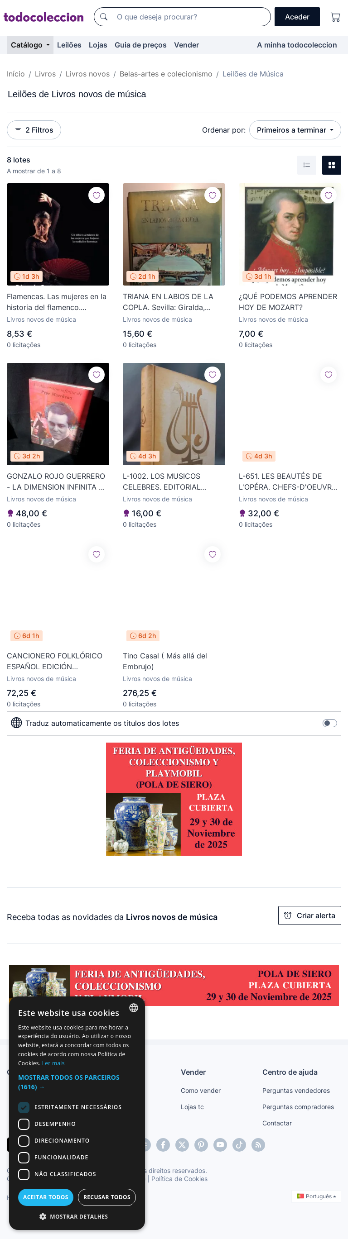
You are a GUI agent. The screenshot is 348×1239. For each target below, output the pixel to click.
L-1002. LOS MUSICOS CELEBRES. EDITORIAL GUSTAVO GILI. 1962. (162, 482)
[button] (77, 1081)
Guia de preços (141, 44)
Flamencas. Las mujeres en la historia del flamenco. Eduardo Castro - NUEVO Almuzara (56, 302)
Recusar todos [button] (106, 1197)
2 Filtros (33, 129)
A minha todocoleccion (297, 44)
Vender (186, 44)
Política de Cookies (179, 1178)
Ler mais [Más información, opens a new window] (53, 1063)
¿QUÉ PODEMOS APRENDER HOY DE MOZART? (288, 302)
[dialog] (77, 1113)
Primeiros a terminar (292, 129)
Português (316, 1196)
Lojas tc (192, 1106)
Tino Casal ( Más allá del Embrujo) (165, 661)
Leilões (69, 44)
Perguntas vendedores (296, 1090)
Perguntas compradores (298, 1106)
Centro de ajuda (290, 1072)
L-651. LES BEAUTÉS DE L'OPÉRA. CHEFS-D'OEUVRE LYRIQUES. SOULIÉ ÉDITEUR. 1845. (288, 482)
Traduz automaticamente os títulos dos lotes (95, 723)
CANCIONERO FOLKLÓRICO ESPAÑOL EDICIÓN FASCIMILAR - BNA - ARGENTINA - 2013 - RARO (54, 661)
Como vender (201, 1090)
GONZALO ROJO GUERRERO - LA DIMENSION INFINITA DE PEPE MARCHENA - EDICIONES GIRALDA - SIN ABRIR (58, 482)
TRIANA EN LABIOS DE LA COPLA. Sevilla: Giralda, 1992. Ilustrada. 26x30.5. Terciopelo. (168, 302)
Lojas (98, 44)
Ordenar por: (224, 129)
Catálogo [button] (27, 44)
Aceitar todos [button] (45, 1197)
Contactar (277, 1123)
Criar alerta (309, 915)
